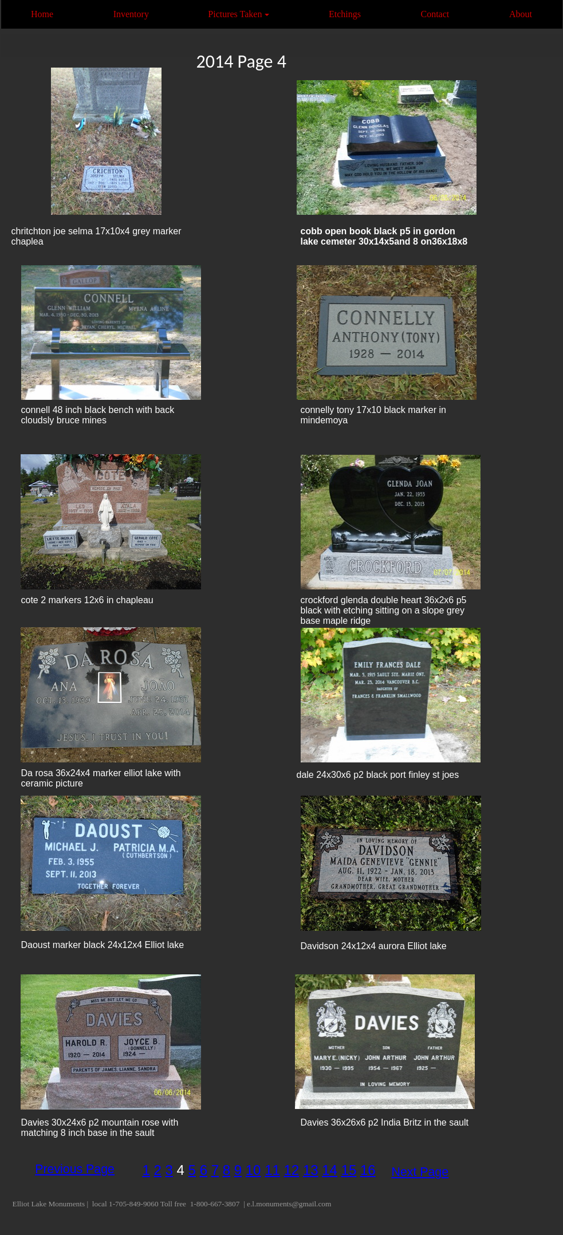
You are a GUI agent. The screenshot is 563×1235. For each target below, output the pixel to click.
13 (310, 1170)
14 (329, 1170)
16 (368, 1170)
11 (272, 1170)
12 (292, 1170)
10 (253, 1170)
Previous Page (75, 1169)
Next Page (420, 1172)
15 (349, 1170)
